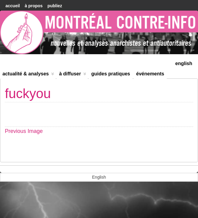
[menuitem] (184, 63)
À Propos (33, 5)
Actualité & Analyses (28, 75)
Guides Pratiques (110, 73)
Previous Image (24, 131)
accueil (12, 5)
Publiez (55, 5)
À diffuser (72, 75)
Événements (150, 73)
